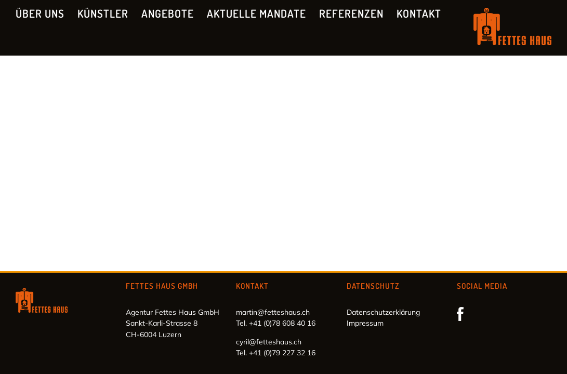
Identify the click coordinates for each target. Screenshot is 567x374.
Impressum (365, 323)
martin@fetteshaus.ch (273, 312)
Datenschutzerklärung (383, 312)
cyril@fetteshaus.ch (268, 341)
